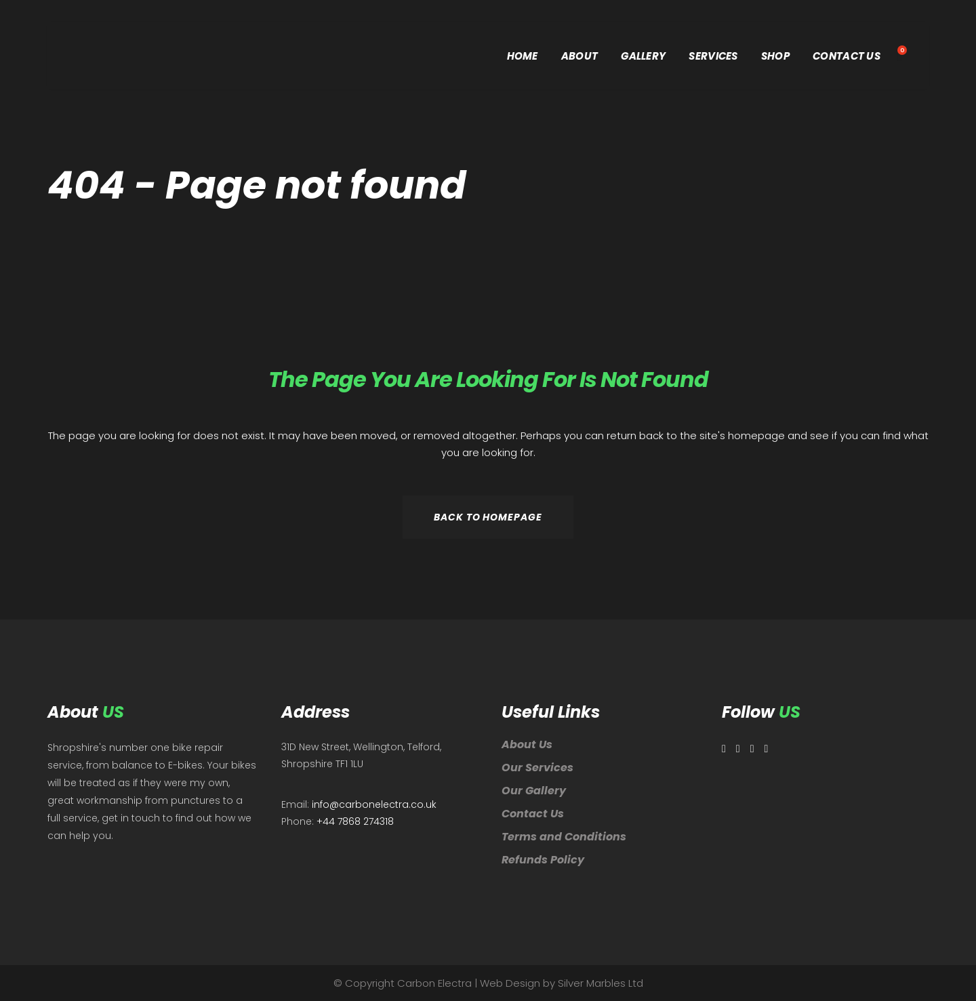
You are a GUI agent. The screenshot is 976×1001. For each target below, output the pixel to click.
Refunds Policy (543, 859)
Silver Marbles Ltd (600, 983)
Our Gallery (534, 790)
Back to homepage (488, 517)
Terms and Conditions (564, 836)
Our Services (537, 767)
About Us (527, 744)
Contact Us (533, 813)
